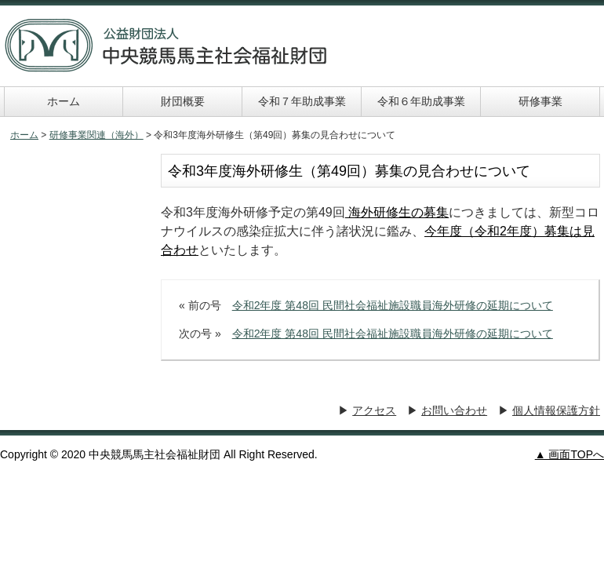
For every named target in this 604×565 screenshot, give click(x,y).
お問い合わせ (454, 410)
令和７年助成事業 (302, 101)
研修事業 (540, 101)
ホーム (63, 101)
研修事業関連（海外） (96, 134)
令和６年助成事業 (421, 101)
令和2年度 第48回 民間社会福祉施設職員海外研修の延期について (392, 305)
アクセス (374, 410)
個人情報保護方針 (556, 410)
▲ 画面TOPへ (569, 454)
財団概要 (183, 101)
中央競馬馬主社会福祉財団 (166, 45)
